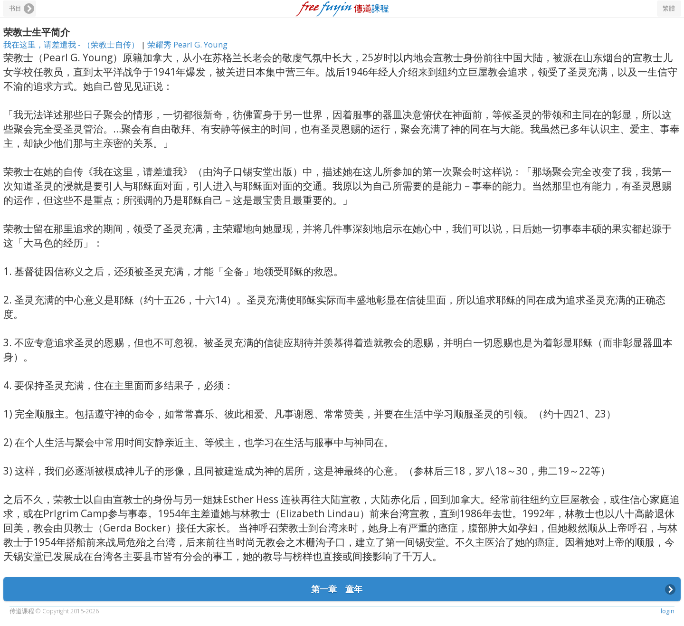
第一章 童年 (335, 589)
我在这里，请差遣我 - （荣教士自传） (72, 44)
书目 (15, 8)
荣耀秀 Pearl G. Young (187, 44)
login (667, 611)
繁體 (669, 8)
